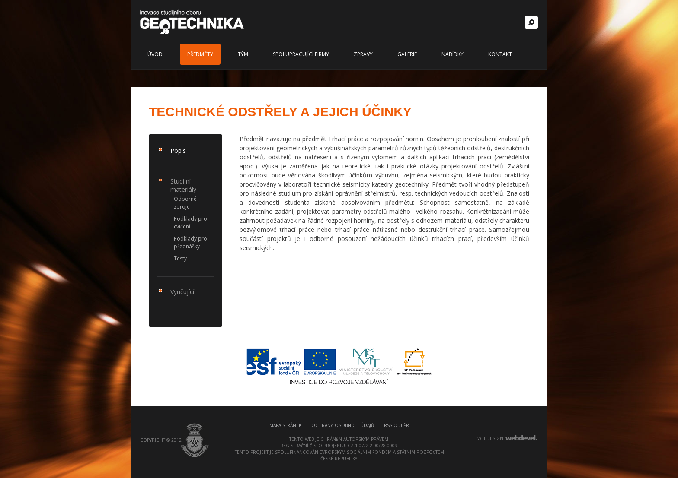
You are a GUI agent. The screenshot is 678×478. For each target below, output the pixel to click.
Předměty (200, 54)
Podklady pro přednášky (190, 242)
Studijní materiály (183, 185)
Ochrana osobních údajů (342, 425)
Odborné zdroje (185, 202)
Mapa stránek (285, 425)
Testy (180, 258)
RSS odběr (396, 425)
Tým (243, 54)
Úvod (155, 54)
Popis (178, 150)
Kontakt (500, 54)
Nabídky (452, 54)
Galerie (407, 54)
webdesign (490, 438)
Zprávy (363, 54)
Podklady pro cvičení (190, 222)
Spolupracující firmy (301, 54)
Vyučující (182, 292)
